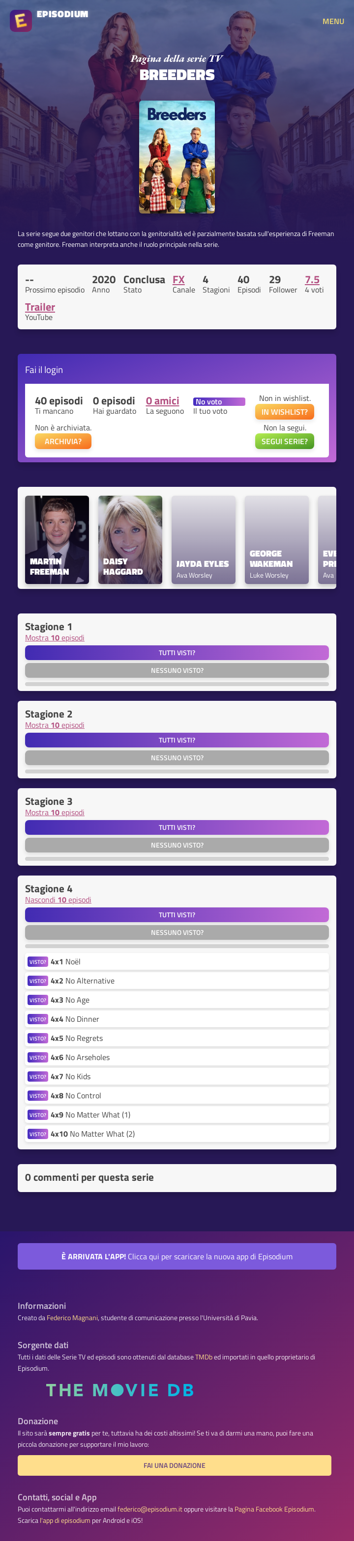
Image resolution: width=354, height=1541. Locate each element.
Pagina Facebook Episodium (274, 1509)
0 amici (162, 400)
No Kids (70, 1076)
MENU (333, 21)
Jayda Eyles (203, 564)
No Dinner (75, 1019)
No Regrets (77, 1038)
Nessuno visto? (177, 670)
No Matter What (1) (90, 1114)
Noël (66, 961)
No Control (76, 1095)
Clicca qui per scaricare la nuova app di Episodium (177, 1256)
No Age (70, 1000)
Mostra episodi (55, 637)
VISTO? (38, 961)
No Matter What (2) (93, 1134)
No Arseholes (80, 1057)
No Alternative (83, 980)
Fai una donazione (175, 1465)
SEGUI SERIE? (285, 441)
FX (179, 279)
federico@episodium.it (150, 1509)
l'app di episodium (65, 1520)
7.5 (312, 279)
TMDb (203, 1357)
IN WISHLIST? (285, 412)
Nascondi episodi (58, 899)
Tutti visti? (177, 652)
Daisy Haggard (123, 567)
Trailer (40, 306)
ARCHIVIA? (63, 441)
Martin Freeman (49, 567)
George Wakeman (271, 559)
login (53, 369)
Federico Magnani (72, 1317)
